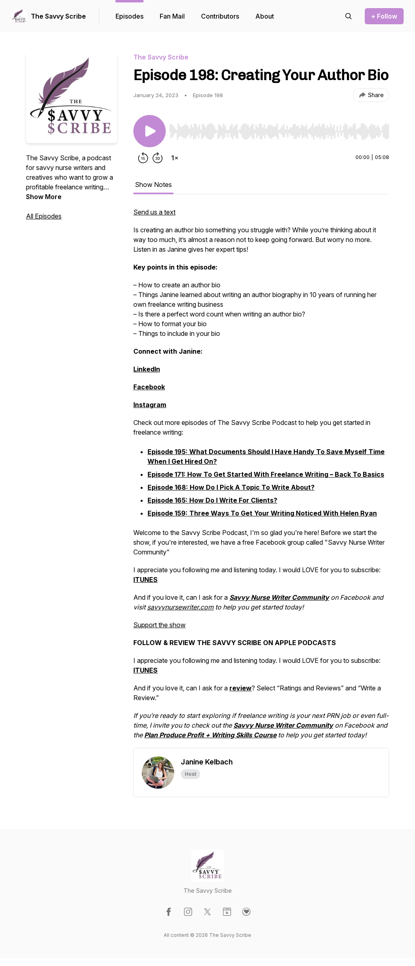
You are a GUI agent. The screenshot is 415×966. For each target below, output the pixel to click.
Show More (44, 197)
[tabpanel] (261, 477)
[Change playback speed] (175, 157)
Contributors (220, 16)
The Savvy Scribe (58, 16)
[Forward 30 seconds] (157, 157)
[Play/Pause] (149, 131)
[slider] (279, 131)
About (264, 16)
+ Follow (384, 16)
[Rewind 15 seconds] (143, 157)
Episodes (129, 16)
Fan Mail (172, 16)
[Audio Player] (279, 129)
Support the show (159, 625)
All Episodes (44, 216)
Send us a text (154, 212)
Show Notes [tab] (153, 184)
